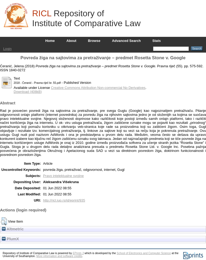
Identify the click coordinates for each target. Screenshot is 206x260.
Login (7, 49)
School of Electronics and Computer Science (144, 253)
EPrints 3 (78, 253)
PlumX (10, 239)
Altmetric (13, 229)
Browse (94, 41)
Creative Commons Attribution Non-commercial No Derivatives (98, 88)
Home (50, 41)
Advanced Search (126, 41)
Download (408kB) (28, 92)
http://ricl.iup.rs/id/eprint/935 (64, 200)
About (71, 41)
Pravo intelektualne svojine (63, 176)
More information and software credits (59, 256)
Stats (156, 41)
